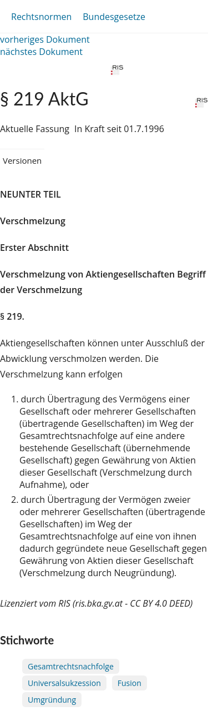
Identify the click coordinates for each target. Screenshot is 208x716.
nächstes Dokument (41, 52)
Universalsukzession (64, 683)
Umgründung (52, 699)
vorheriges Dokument (45, 39)
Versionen (22, 160)
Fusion (129, 683)
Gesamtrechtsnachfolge (71, 666)
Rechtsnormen (41, 17)
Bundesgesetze (114, 17)
